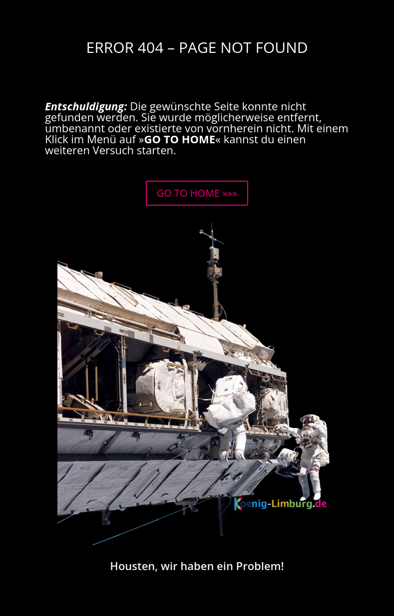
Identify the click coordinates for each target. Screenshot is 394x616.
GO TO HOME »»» (197, 193)
